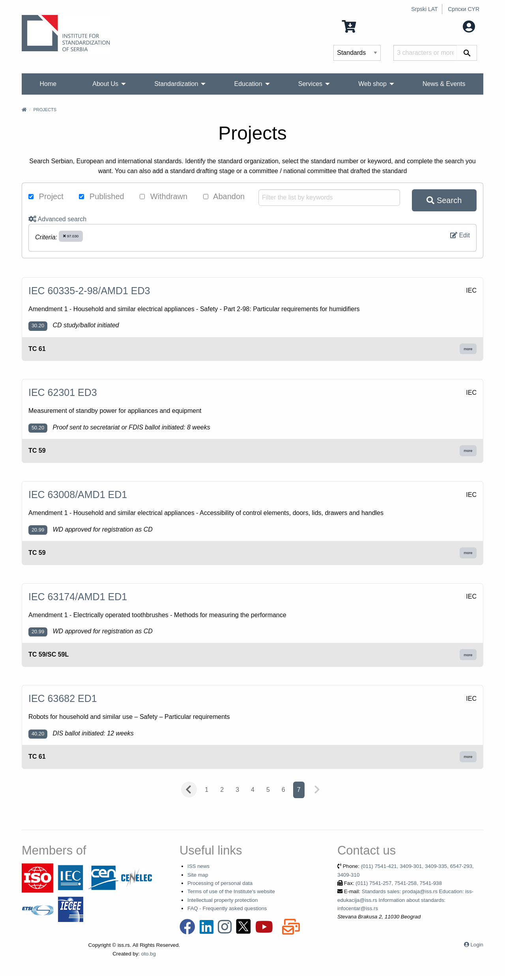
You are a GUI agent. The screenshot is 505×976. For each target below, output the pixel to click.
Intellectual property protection (222, 900)
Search (444, 200)
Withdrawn (163, 196)
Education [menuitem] (248, 83)
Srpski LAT (424, 9)
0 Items (361, 25)
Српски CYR (463, 9)
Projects (44, 109)
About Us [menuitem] (105, 83)
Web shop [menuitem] (372, 83)
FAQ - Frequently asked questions (227, 908)
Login (476, 945)
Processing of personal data (219, 883)
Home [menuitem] (48, 83)
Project (46, 196)
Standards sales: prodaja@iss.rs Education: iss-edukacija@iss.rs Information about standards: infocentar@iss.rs (405, 899)
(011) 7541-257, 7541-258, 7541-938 (398, 883)
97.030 (71, 236)
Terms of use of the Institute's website (231, 891)
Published (101, 196)
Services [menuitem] (310, 83)
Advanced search (57, 219)
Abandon (224, 196)
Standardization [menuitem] (176, 83)
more (468, 349)
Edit (460, 235)
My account (450, 25)
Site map (197, 875)
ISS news (198, 866)
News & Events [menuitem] (444, 83)
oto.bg (148, 954)
